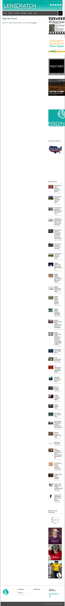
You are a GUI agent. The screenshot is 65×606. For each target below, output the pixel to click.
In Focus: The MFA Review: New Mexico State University (57, 497)
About (59, 1)
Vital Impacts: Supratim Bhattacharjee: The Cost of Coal (58, 210)
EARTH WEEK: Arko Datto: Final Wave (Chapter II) (58, 266)
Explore (10, 13)
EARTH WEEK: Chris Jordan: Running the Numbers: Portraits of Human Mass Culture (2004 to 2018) (58, 338)
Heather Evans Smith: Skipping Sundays (58, 476)
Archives (20, 592)
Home (4, 13)
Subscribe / (47, 1)
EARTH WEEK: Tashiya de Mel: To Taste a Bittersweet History (58, 278)
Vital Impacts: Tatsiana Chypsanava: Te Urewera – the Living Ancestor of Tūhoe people (57, 234)
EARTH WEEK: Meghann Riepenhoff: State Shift (57, 312)
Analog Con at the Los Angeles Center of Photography (58, 465)
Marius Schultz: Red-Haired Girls (57, 359)
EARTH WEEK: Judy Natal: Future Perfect (57, 289)
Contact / (54, 1)
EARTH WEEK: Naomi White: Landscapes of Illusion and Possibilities (58, 324)
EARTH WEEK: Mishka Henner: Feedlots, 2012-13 (56, 300)
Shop (35, 13)
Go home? (34, 23)
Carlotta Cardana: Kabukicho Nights (57, 397)
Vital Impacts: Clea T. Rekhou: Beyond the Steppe (57, 188)
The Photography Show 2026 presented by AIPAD (57, 369)
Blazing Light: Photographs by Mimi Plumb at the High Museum (58, 424)
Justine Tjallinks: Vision (56, 406)
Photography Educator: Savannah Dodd (57, 256)
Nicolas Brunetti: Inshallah (56, 388)
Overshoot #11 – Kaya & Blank (57, 414)
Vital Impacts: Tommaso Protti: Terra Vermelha (57, 246)
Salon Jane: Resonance (57, 443)
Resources (24, 13)
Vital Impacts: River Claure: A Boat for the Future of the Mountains (58, 221)
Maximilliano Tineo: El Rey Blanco (57, 351)
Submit (30, 13)
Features (16, 13)
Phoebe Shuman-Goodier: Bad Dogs (57, 434)
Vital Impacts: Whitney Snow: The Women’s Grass (57, 199)
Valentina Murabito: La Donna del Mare (57, 379)
